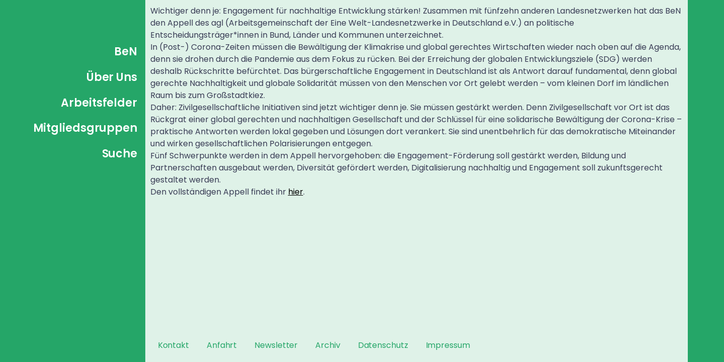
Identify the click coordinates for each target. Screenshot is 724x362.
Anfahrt (222, 345)
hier (295, 192)
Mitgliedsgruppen (85, 128)
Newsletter (276, 345)
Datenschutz (383, 345)
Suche (120, 153)
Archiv (327, 345)
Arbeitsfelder (99, 103)
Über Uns (111, 77)
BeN (125, 51)
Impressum (448, 345)
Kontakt (173, 345)
